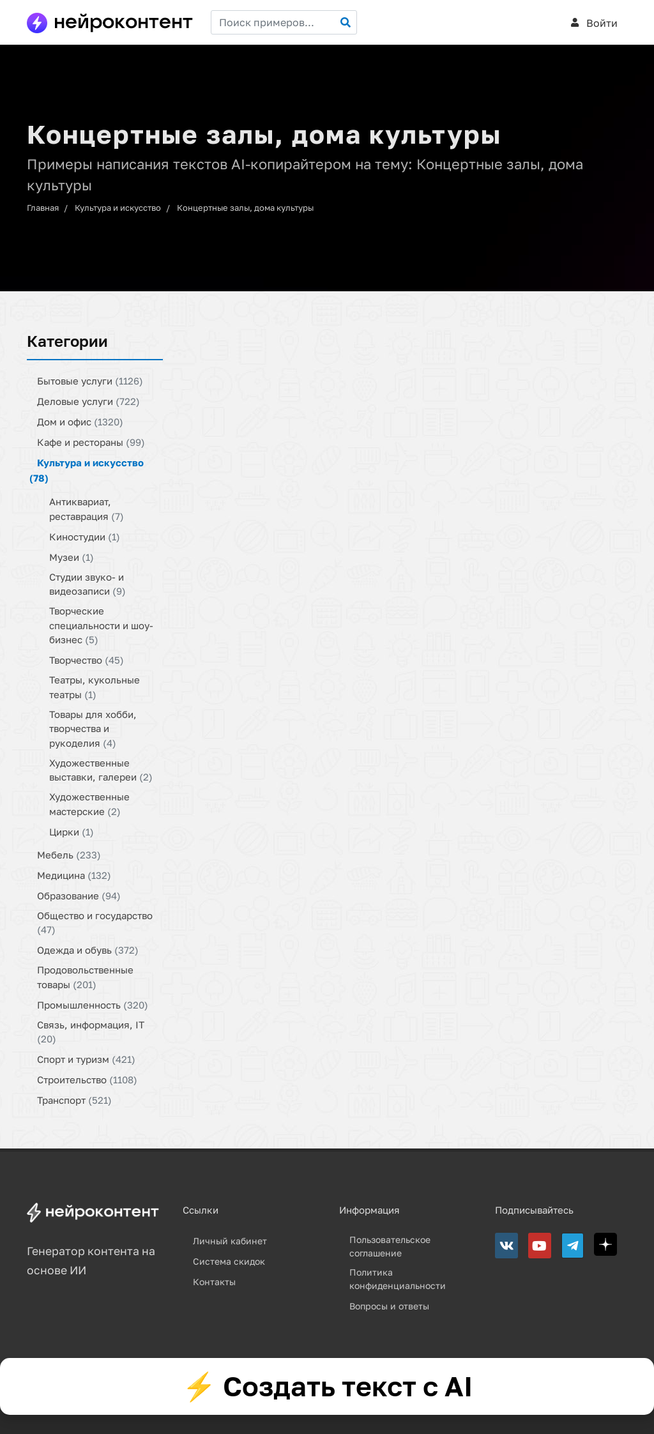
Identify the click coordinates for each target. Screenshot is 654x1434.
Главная (43, 207)
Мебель (69, 854)
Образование (79, 895)
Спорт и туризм (86, 1059)
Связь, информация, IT (90, 1031)
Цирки (71, 831)
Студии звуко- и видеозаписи (87, 583)
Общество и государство (95, 922)
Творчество (86, 660)
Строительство (87, 1079)
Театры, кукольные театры (94, 687)
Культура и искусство (118, 207)
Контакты (214, 1281)
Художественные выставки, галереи (101, 769)
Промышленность (92, 1004)
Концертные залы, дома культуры (245, 207)
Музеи (71, 556)
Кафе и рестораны (91, 442)
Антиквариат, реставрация (86, 509)
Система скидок (229, 1261)
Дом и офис (80, 421)
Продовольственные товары (85, 977)
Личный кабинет (230, 1240)
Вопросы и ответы (389, 1306)
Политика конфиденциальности (397, 1279)
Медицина (74, 874)
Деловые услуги (88, 401)
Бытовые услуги (90, 380)
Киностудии (84, 536)
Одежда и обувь (88, 950)
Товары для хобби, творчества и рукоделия (93, 728)
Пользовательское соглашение (389, 1246)
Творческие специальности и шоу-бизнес (101, 625)
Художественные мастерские (89, 804)
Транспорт (74, 1100)
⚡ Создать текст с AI (327, 1386)
